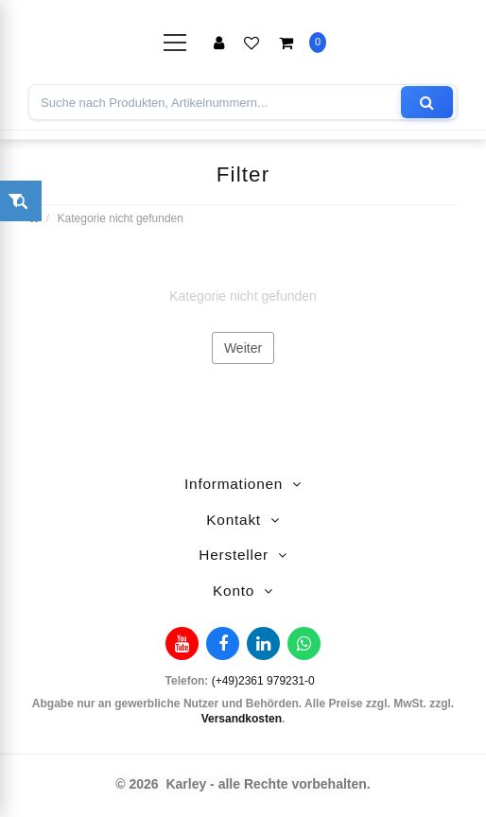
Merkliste (251, 42)
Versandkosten (241, 718)
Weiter (243, 348)
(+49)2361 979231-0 (263, 680)
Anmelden (219, 42)
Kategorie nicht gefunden (120, 218)
